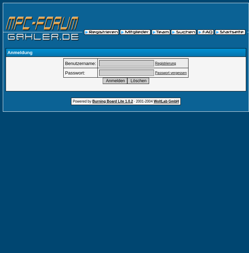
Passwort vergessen (171, 73)
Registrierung (165, 63)
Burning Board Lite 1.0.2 (112, 101)
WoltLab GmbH (166, 101)
